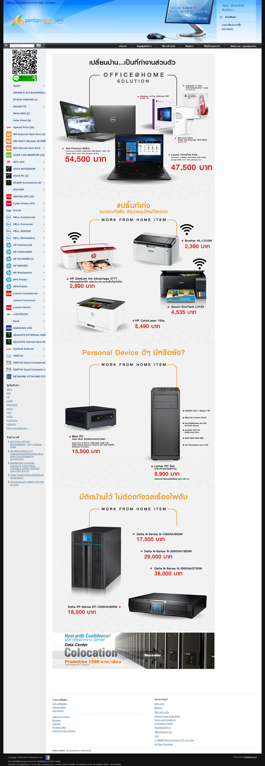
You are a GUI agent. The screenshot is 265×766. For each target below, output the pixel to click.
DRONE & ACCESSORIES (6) (29, 92)
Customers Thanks (163, 723)
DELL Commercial (20, 217)
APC (9, 412)
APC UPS (15, 162)
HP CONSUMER (19, 252)
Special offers (59, 707)
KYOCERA (12, 420)
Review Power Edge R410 (167, 716)
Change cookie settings (63, 731)
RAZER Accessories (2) (23, 182)
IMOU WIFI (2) (21, 113)
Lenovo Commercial (21, 293)
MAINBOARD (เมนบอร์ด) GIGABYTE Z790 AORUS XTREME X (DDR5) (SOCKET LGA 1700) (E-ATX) (25, 467)
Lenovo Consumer (24, 300)
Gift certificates (59, 704)
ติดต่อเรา (158, 708)
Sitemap (56, 724)
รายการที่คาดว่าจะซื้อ (231, 25)
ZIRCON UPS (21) (20, 196)
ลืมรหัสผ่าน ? (228, 9)
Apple (16, 85)
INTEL (10, 416)
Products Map (59, 727)
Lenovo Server (18, 307)
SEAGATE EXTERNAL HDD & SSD (26, 335)
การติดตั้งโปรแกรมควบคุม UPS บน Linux (174, 740)
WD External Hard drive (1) (25, 134)
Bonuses (56, 720)
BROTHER (12, 405)
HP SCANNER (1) (20, 259)
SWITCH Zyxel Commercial (26, 362)
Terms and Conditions (165, 720)
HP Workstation (19, 272)
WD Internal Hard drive (23, 148)
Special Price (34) (20, 127)
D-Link (13, 210)
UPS (156, 736)
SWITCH (14, 355)
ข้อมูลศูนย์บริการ (162, 727)
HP (8, 397)
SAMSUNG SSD (19, 328)
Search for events (61, 717)
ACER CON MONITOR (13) (25, 155)
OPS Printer (16, 286)
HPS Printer (16, 279)
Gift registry (58, 711)
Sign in (225, 5)
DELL (9, 389)
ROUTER (18, 189)
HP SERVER (17, 265)
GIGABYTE (19, 106)
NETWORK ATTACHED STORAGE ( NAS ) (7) (26, 376)
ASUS (10, 409)
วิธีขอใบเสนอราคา (163, 732)
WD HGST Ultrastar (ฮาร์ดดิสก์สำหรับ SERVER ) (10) (26, 141)
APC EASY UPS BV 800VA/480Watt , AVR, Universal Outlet (26, 444)
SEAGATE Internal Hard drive (26, 342)
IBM (9, 393)
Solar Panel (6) (22, 120)
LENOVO (11, 424)
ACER (10, 401)
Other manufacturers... (18, 428)
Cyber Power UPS (20, 203)
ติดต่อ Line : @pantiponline (243, 46)
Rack (16, 321)
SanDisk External (20, 349)
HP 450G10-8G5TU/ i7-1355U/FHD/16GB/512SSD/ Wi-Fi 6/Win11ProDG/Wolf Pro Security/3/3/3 (26, 455)
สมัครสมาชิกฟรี (237, 5)
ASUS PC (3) (17, 175)
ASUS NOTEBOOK (21, 169)
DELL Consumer (19, 224)
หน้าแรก (122, 46)
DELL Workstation (20, 238)
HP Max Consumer (163, 744)
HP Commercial (19, 245)
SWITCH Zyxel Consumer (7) (26, 369)
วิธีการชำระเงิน (161, 712)
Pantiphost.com (250, 757)
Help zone (159, 704)
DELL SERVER (18, 231)
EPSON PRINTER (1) (25, 99)
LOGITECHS (17, 314)
